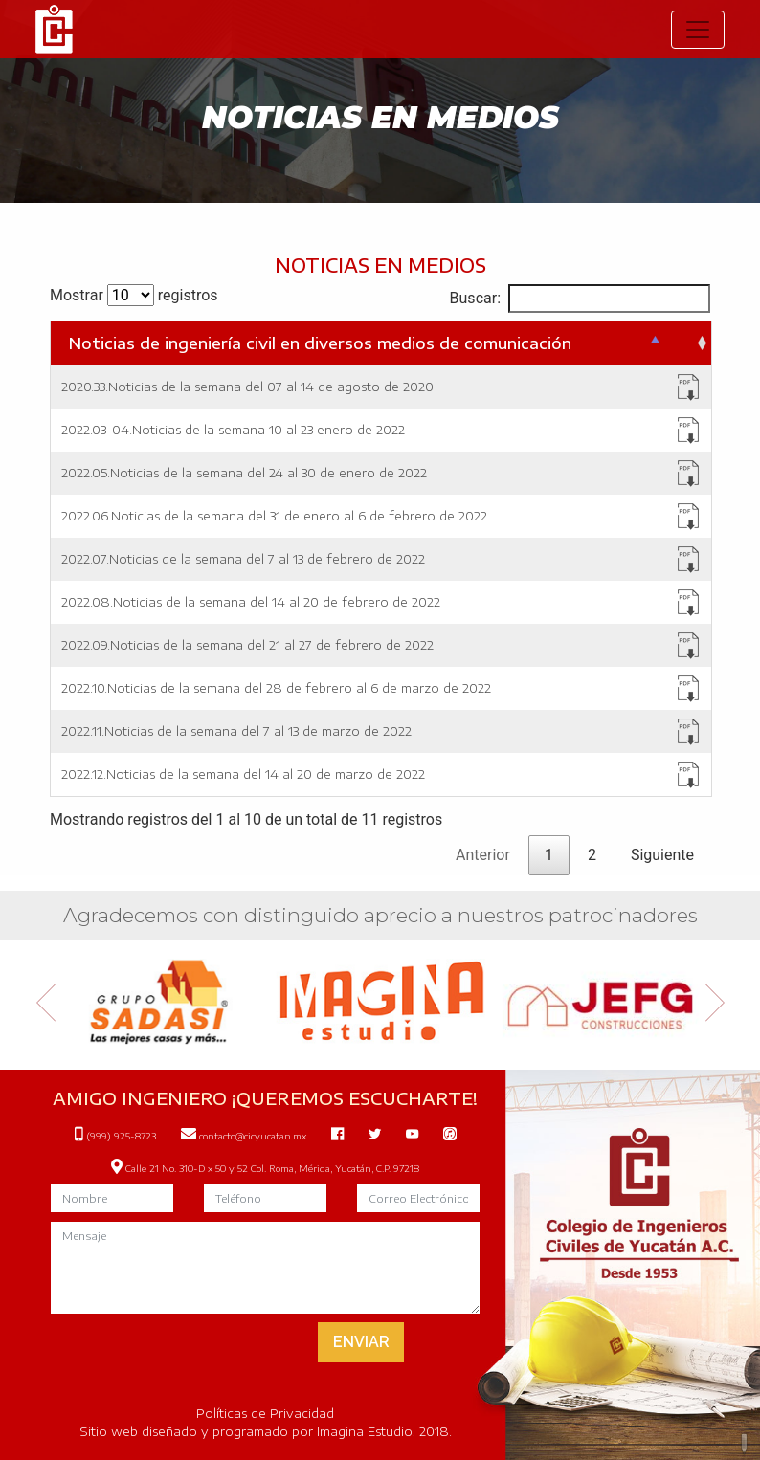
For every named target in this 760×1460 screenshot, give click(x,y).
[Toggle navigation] (698, 30)
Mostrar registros (134, 295)
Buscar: (580, 298)
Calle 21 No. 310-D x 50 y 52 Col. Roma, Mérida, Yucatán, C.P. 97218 (265, 1168)
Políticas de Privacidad (265, 1413)
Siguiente (662, 855)
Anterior (483, 855)
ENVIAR (361, 1342)
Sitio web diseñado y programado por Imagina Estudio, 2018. (265, 1431)
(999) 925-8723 (115, 1135)
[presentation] (213, 1344)
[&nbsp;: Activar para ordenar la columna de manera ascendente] (687, 343)
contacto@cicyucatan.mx (243, 1135)
